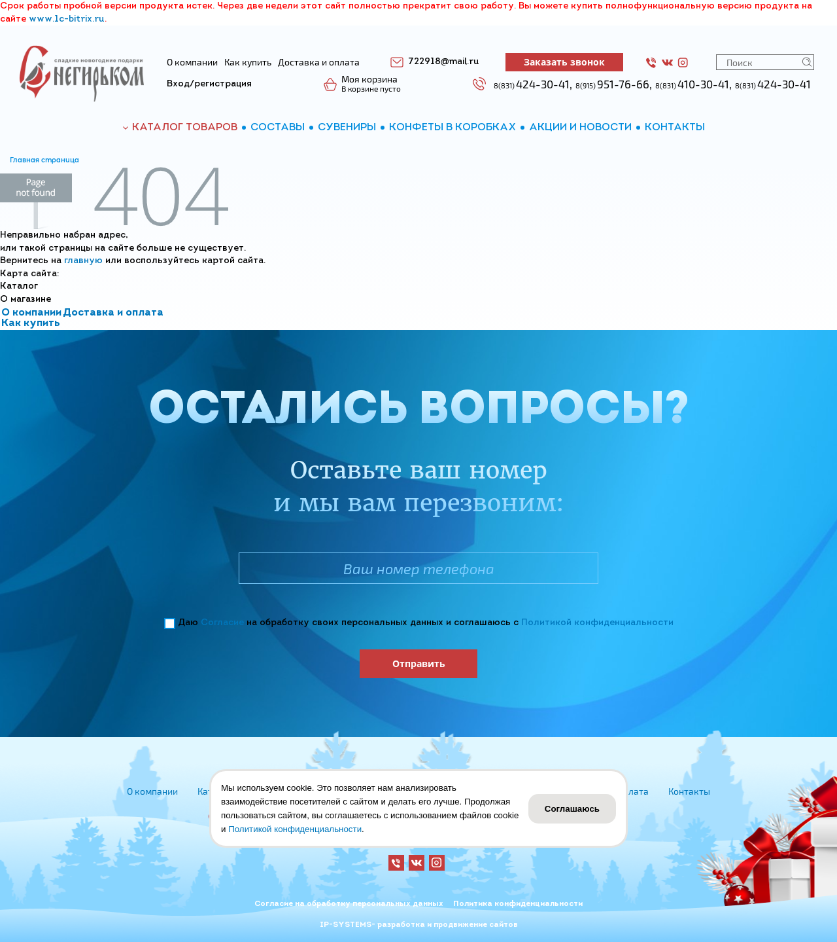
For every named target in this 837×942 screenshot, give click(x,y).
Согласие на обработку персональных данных (348, 904)
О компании (31, 313)
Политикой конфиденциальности (597, 623)
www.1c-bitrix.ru (67, 19)
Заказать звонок (564, 62)
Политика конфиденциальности (518, 904)
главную (83, 261)
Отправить (418, 663)
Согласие (222, 623)
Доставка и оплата (113, 313)
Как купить (30, 323)
